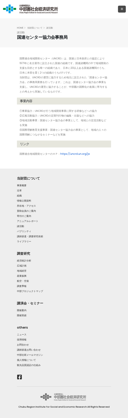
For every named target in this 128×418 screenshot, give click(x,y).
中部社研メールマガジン (30, 354)
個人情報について (26, 360)
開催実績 (21, 315)
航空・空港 (23, 281)
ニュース (21, 334)
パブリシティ (24, 231)
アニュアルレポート (27, 221)
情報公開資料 (24, 200)
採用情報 (21, 339)
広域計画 (21, 265)
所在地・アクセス (26, 205)
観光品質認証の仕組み (29, 365)
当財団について (34, 27)
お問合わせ (23, 344)
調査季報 (21, 286)
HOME (20, 27)
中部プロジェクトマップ (30, 291)
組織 (19, 195)
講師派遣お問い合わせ (29, 349)
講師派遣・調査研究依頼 (30, 236)
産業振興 (21, 275)
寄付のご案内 (24, 216)
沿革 (19, 190)
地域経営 (21, 270)
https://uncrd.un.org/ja (75, 154)
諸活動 (49, 27)
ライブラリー (24, 241)
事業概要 (21, 185)
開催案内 (21, 310)
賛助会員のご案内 (26, 210)
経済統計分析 (24, 260)
